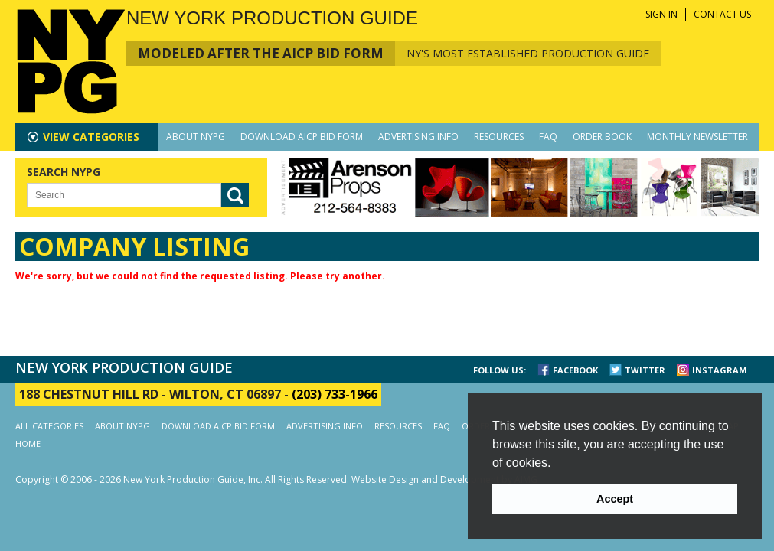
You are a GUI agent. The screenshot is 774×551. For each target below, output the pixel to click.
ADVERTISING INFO (418, 136)
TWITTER (645, 370)
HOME (28, 443)
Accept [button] (614, 499)
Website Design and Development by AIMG (444, 479)
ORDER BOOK (602, 136)
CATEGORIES (91, 136)
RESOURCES (499, 136)
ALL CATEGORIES (49, 426)
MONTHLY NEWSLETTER (697, 136)
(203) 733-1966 (334, 394)
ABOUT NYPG (195, 136)
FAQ (548, 136)
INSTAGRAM (719, 370)
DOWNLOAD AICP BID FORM (301, 136)
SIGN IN (661, 14)
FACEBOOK (575, 370)
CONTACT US (722, 14)
